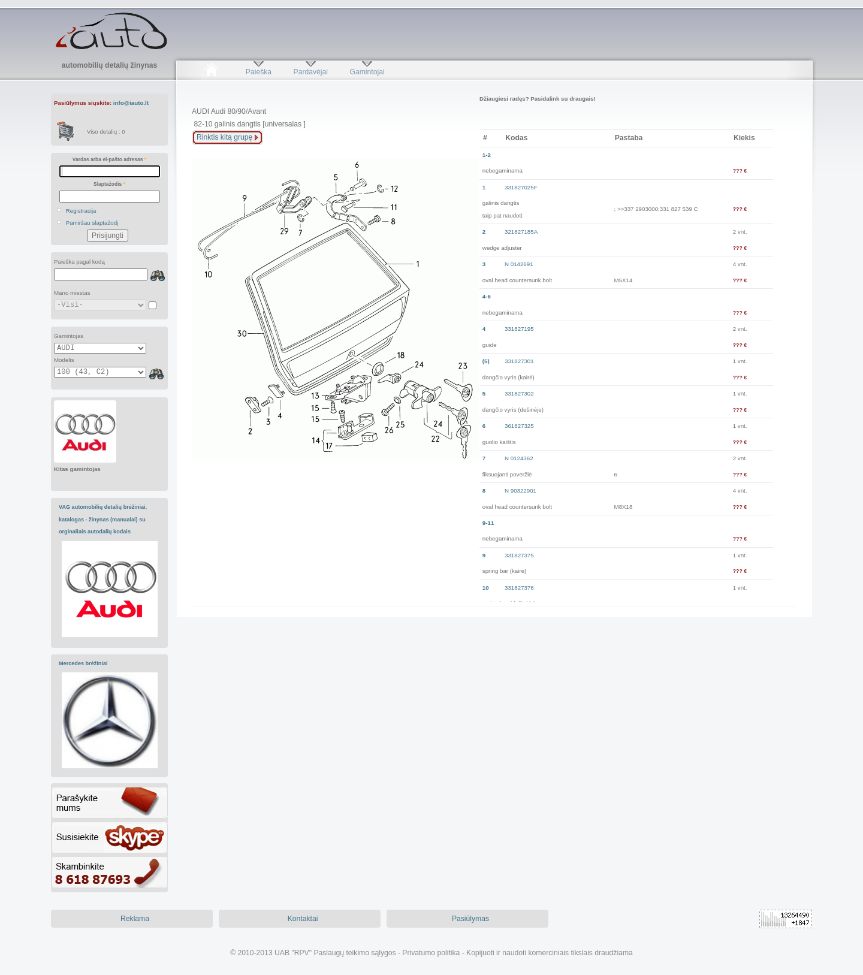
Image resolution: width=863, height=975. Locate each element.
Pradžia (211, 72)
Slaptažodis (109, 184)
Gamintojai (366, 72)
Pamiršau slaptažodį (92, 222)
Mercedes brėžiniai (83, 663)
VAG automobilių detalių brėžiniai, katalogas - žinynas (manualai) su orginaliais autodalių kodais (103, 519)
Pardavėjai (311, 72)
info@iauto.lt (131, 102)
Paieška (258, 72)
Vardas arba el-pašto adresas (109, 159)
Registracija (81, 210)
